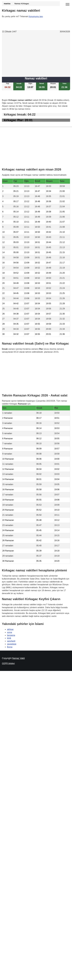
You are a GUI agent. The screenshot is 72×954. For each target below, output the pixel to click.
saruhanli (11, 641)
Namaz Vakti (18, 658)
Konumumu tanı (36, 16)
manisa (7, 4)
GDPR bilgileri (8, 663)
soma (9, 632)
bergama (11, 635)
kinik (9, 638)
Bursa (9, 647)
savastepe (11, 644)
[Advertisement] (36, 55)
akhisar (10, 629)
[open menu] (67, 4)
